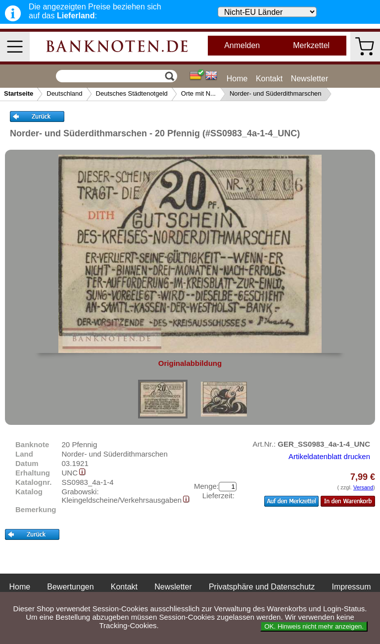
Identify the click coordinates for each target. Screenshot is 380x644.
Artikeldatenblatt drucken (329, 456)
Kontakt (269, 78)
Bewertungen (70, 587)
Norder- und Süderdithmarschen (276, 93)
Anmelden (242, 45)
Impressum (351, 587)
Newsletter (310, 78)
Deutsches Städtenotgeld (132, 93)
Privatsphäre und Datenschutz (262, 587)
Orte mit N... (198, 93)
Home (237, 78)
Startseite (18, 93)
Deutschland (64, 93)
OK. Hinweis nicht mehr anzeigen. (314, 626)
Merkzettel (311, 45)
